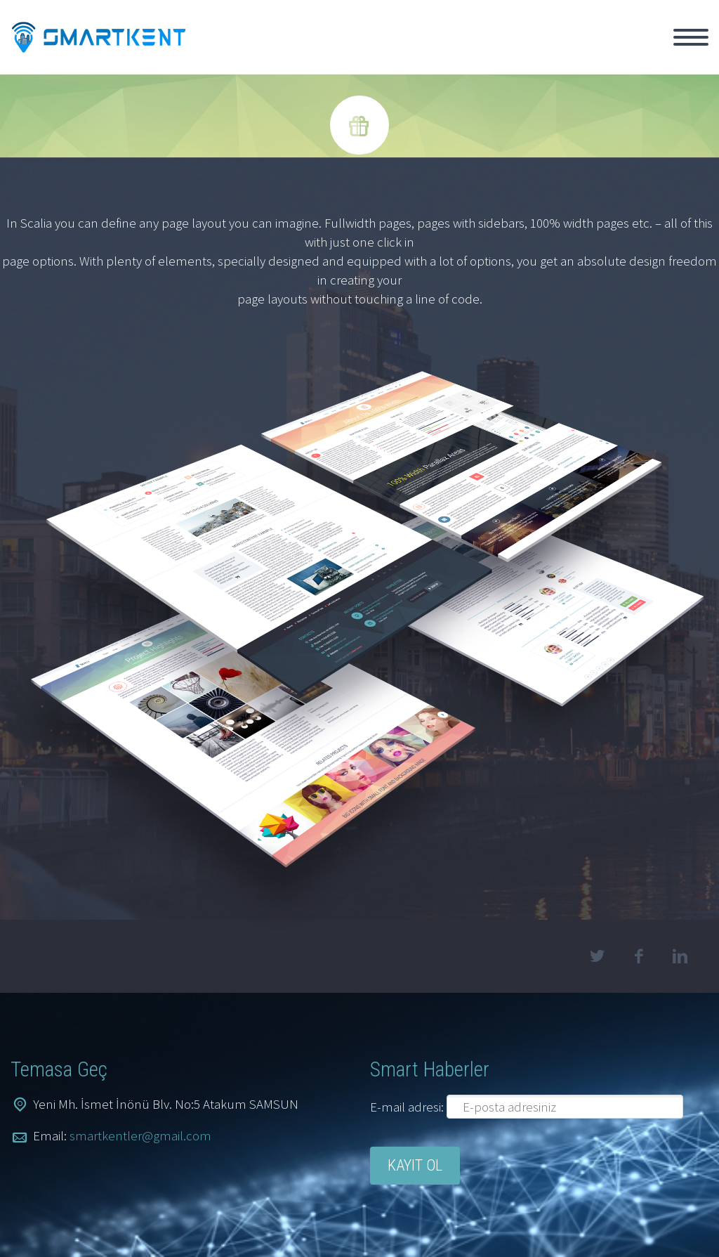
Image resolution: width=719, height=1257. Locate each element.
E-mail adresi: (408, 1106)
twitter (597, 956)
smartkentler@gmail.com (140, 1135)
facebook (638, 956)
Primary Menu (690, 37)
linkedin (680, 956)
